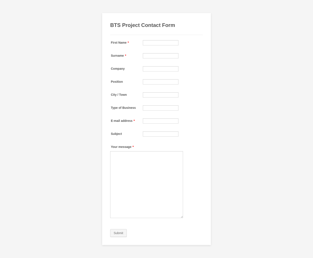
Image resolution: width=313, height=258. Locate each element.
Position (117, 81)
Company (118, 68)
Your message (122, 147)
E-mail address (123, 120)
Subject (116, 134)
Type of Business (123, 107)
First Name (120, 42)
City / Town (119, 94)
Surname (118, 55)
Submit (118, 233)
